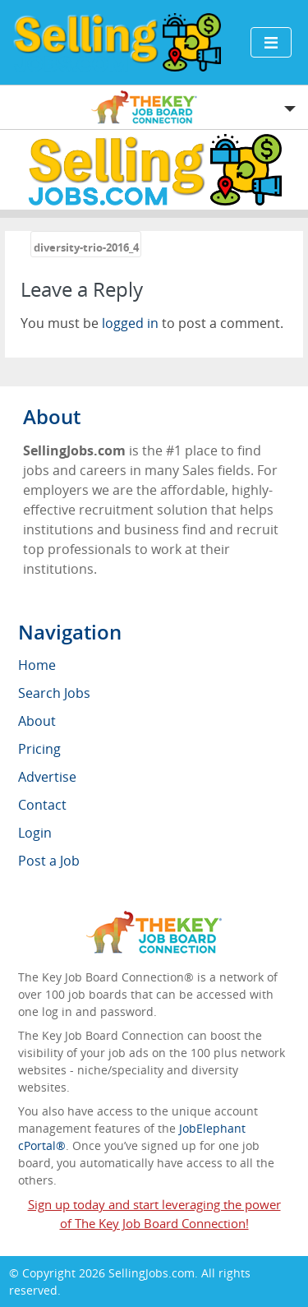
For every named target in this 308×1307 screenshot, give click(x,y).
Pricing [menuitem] (39, 749)
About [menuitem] (37, 721)
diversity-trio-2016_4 (86, 247)
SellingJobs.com (151, 1273)
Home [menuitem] (37, 665)
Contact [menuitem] (42, 805)
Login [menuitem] (35, 833)
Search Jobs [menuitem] (54, 693)
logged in (130, 323)
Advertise (47, 777)
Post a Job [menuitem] (49, 861)
